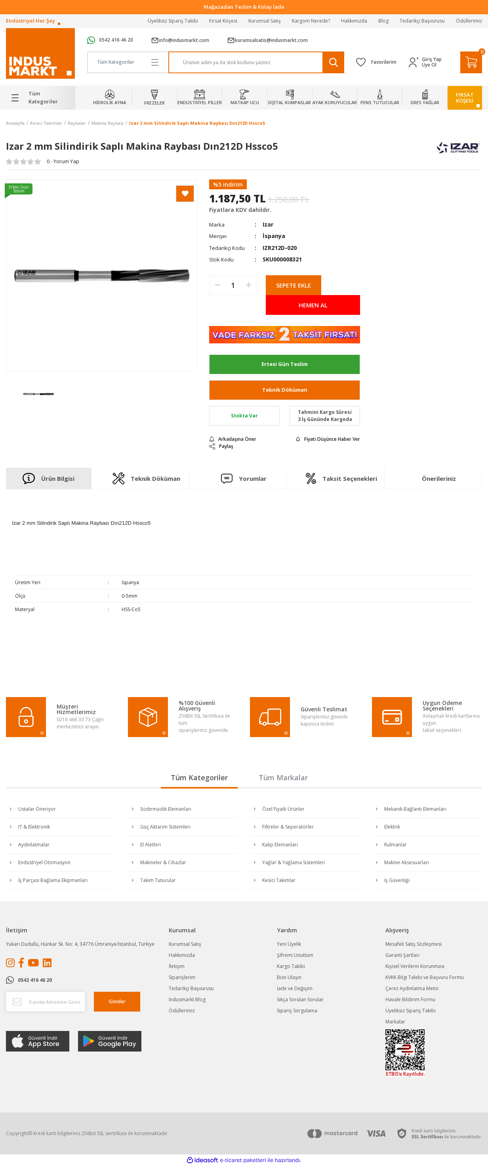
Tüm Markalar (283, 777)
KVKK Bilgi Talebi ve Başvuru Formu (424, 977)
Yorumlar (244, 479)
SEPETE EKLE (293, 285)
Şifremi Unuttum (295, 955)
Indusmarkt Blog (187, 999)
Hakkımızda (354, 20)
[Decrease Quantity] (217, 285)
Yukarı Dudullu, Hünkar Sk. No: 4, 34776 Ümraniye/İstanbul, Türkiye (80, 944)
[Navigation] (40, 98)
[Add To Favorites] (185, 193)
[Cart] (471, 62)
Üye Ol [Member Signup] (429, 65)
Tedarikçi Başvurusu (422, 20)
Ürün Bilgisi (48, 478)
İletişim (177, 966)
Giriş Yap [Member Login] (432, 59)
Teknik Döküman (284, 389)
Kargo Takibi (291, 966)
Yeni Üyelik (289, 944)
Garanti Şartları (402, 955)
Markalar (395, 1021)
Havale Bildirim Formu (410, 999)
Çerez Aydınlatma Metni (411, 988)
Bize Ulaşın (289, 977)
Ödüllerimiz (469, 20)
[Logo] (40, 53)
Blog (383, 20)
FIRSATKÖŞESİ (465, 97)
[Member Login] (415, 62)
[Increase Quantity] (248, 285)
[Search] (256, 62)
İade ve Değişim (295, 988)
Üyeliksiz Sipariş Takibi (173, 20)
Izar (268, 224)
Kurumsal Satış (264, 20)
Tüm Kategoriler (199, 777)
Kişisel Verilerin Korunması (414, 966)
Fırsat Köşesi (223, 20)
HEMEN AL (313, 305)
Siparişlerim (182, 977)
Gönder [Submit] (117, 1001)
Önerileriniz (439, 478)
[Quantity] (232, 285)
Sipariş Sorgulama (297, 1010)
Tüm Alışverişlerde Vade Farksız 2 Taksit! (244, 6)
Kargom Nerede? (311, 20)
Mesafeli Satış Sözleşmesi (413, 944)
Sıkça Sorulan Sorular (300, 999)
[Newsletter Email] (45, 1002)
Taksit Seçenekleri (341, 478)
